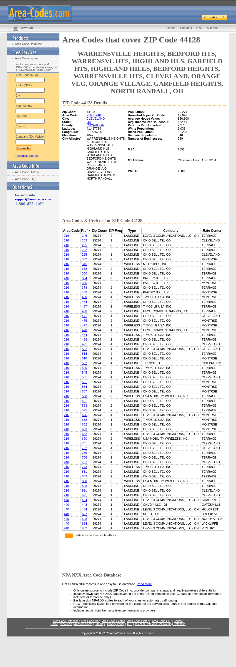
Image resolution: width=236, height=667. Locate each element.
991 (84, 495)
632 (84, 419)
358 (84, 268)
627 (84, 514)
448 (84, 504)
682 (84, 434)
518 (84, 358)
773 (84, 467)
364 (84, 278)
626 (84, 415)
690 (84, 438)
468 (84, 311)
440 (98, 115)
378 (84, 287)
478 (84, 330)
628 (84, 518)
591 (84, 400)
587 (84, 391)
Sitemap (100, 624)
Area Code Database (28, 44)
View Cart (26, 27)
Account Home (83, 624)
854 (84, 523)
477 (84, 325)
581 (84, 382)
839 (84, 476)
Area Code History (27, 172)
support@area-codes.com (33, 199)
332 (84, 259)
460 (84, 297)
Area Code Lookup (27, 58)
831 (84, 471)
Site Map (212, 27)
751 (84, 443)
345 (84, 264)
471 (84, 316)
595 (84, 410)
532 (84, 363)
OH (89, 122)
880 (84, 481)
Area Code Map (90, 621)
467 (84, 306)
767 (84, 462)
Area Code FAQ (25, 179)
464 (84, 301)
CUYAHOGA (95, 125)
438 (84, 292)
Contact (185, 27)
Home (171, 27)
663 (84, 429)
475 (84, 320)
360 (84, 273)
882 (84, 528)
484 (84, 334)
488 (84, 339)
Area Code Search (113, 621)
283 (84, 240)
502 (84, 349)
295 (84, 254)
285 (84, 245)
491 (84, 344)
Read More (144, 584)
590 (84, 396)
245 (84, 235)
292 (84, 249)
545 (84, 372)
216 (89, 115)
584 (84, 386)
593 (84, 405)
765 (84, 452)
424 (84, 500)
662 (84, 424)
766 (84, 457)
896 (84, 485)
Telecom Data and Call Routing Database (160, 624)
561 (84, 377)
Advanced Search (27, 155)
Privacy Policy (115, 624)
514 (84, 353)
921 (84, 490)
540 (84, 367)
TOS (199, 27)
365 (84, 283)
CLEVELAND (96, 118)
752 (84, 448)
